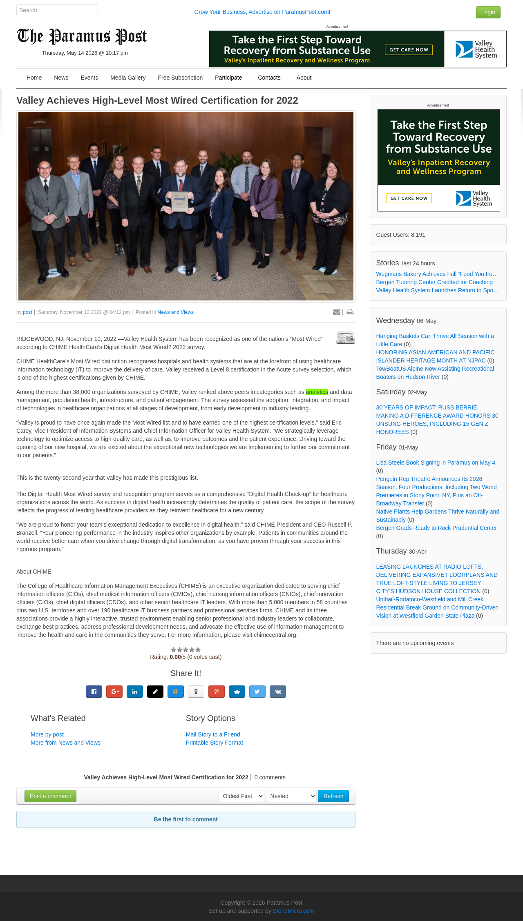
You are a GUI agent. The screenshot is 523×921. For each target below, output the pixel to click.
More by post (47, 734)
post (27, 312)
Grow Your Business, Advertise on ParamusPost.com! (262, 12)
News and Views (176, 312)
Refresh (333, 796)
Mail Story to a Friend (213, 734)
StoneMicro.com (293, 911)
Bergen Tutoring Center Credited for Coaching (434, 282)
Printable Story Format (214, 742)
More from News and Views (66, 742)
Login (488, 12)
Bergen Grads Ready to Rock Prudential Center (436, 528)
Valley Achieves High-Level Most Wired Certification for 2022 (157, 100)
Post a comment (50, 796)
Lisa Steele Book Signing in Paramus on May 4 (436, 462)
